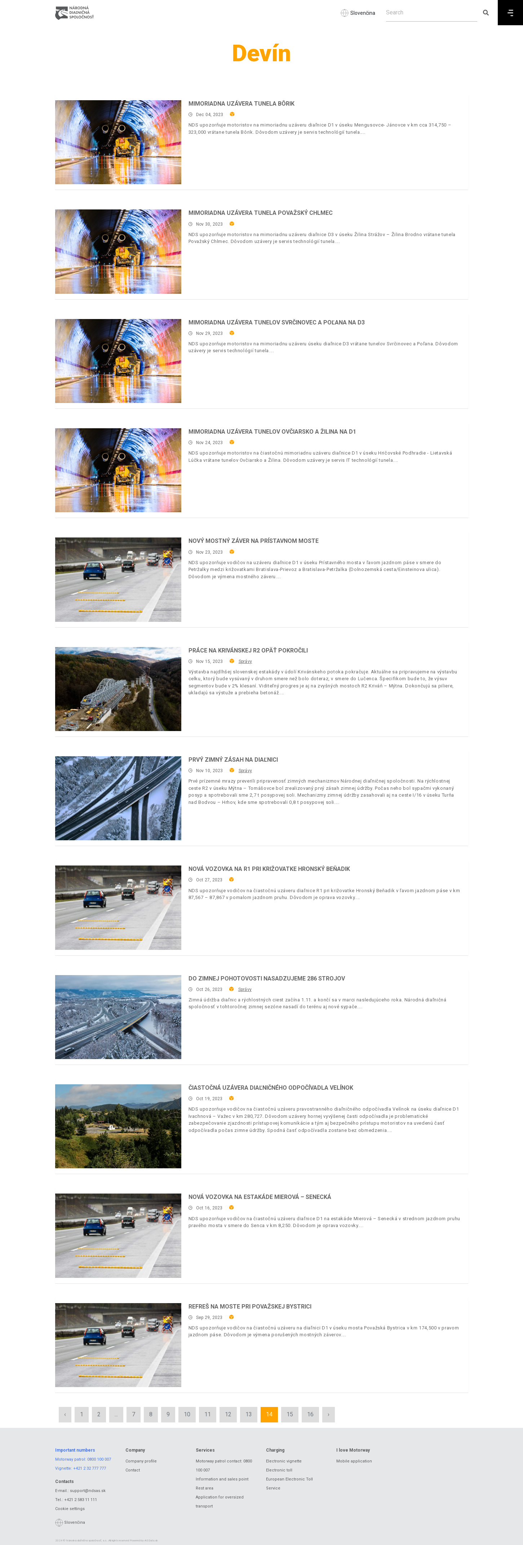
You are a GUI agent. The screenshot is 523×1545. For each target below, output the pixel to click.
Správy (245, 661)
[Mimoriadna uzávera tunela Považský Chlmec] (118, 251)
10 (187, 1414)
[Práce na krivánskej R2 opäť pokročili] (118, 689)
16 (310, 1414)
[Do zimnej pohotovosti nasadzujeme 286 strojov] (118, 1017)
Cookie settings (70, 1508)
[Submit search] (485, 13)
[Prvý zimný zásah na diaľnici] (118, 798)
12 (228, 1414)
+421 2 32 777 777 (89, 1468)
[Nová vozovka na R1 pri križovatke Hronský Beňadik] (118, 907)
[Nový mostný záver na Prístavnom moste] (118, 579)
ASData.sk (151, 1540)
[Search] (431, 13)
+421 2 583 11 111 (80, 1499)
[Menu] (510, 12)
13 (248, 1414)
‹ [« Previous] (65, 1414)
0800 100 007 (99, 1459)
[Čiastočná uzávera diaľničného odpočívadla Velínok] (118, 1126)
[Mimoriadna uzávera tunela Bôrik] (118, 142)
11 (207, 1414)
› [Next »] (328, 1414)
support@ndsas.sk (88, 1490)
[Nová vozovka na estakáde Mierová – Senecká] (118, 1236)
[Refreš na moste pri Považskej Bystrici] (118, 1345)
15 (290, 1414)
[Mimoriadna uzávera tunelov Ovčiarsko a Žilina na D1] (118, 470)
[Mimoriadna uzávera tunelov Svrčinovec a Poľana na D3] (118, 361)
